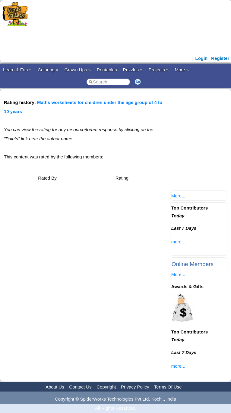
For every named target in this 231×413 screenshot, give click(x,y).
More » (182, 69)
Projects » (159, 69)
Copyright (106, 386)
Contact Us (80, 386)
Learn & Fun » (17, 69)
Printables (107, 69)
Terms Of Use (168, 386)
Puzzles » (133, 69)
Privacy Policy (135, 386)
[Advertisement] (121, 40)
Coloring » (48, 69)
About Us (55, 386)
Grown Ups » (77, 69)
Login (201, 58)
